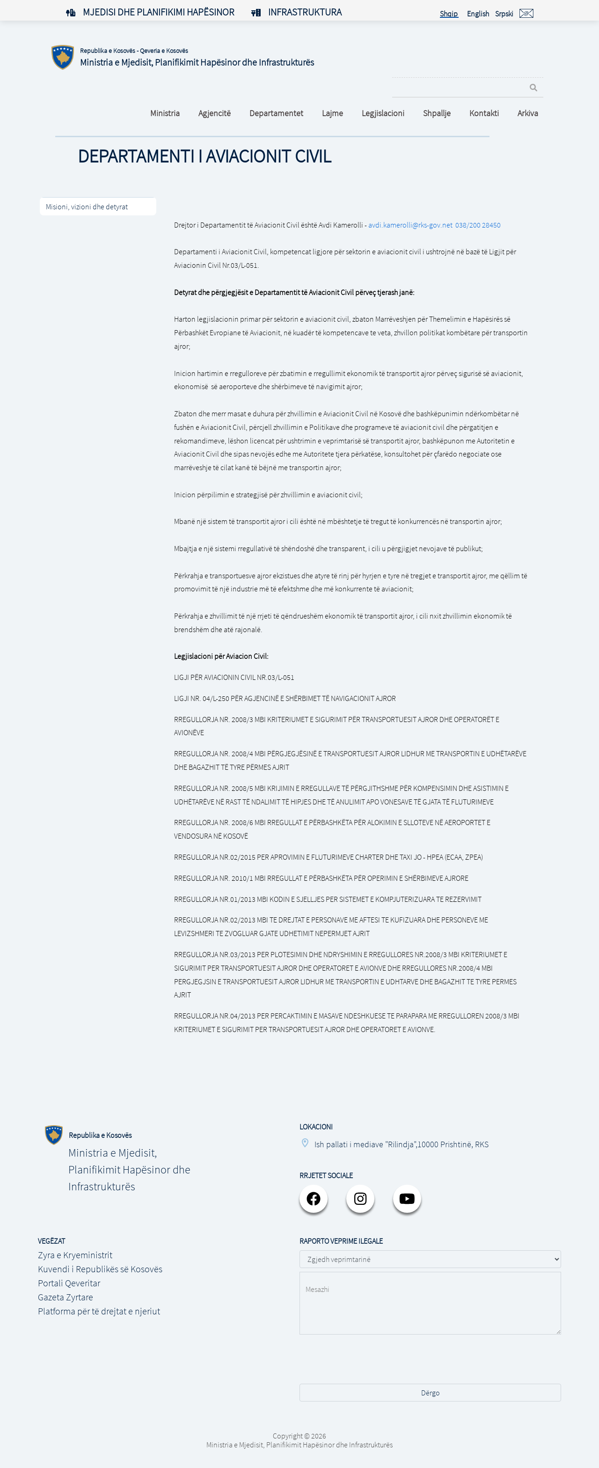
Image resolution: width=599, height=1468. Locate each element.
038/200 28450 (478, 224)
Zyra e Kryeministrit (75, 1255)
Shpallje (437, 113)
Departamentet (276, 113)
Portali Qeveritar (69, 1283)
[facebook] (314, 1199)
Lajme (332, 113)
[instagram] (360, 1199)
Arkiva (528, 113)
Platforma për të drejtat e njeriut (99, 1311)
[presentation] (371, 1364)
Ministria (165, 113)
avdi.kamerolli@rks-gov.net (410, 224)
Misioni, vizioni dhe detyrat (87, 206)
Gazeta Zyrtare (65, 1297)
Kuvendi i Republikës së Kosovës (100, 1269)
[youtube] (407, 1199)
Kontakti (484, 113)
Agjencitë (214, 113)
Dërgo (430, 1392)
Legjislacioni (383, 113)
